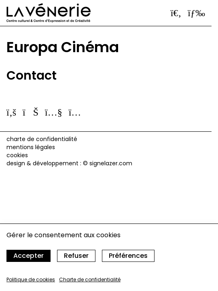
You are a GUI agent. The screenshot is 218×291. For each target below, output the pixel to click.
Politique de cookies (30, 279)
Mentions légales (30, 147)
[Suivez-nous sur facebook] (11, 111)
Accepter (28, 255)
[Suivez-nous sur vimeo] (30, 111)
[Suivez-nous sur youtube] (53, 111)
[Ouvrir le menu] (196, 13)
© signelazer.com (107, 163)
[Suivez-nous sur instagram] (75, 111)
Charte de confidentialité (90, 279)
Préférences (128, 255)
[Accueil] (48, 13)
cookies (17, 155)
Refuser (76, 255)
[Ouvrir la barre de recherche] (176, 12)
